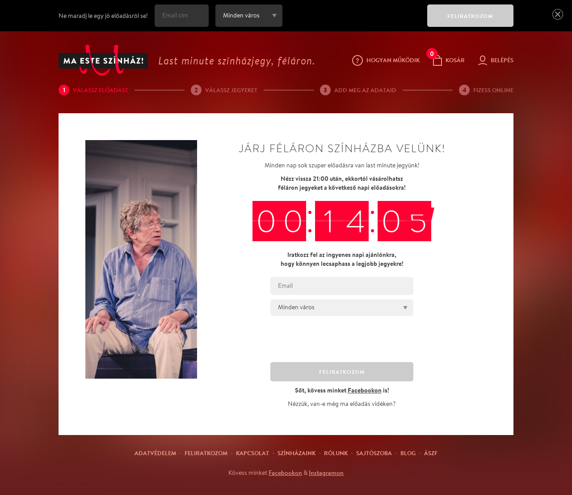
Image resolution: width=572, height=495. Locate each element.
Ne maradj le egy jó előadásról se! (103, 16)
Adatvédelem (155, 453)
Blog (408, 453)
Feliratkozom (206, 453)
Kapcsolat (252, 453)
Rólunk (336, 453)
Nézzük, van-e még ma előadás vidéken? (342, 404)
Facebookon (285, 472)
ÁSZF (430, 453)
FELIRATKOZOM (470, 16)
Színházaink (296, 453)
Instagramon (326, 472)
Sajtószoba (374, 453)
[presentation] (353, 21)
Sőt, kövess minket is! (342, 390)
